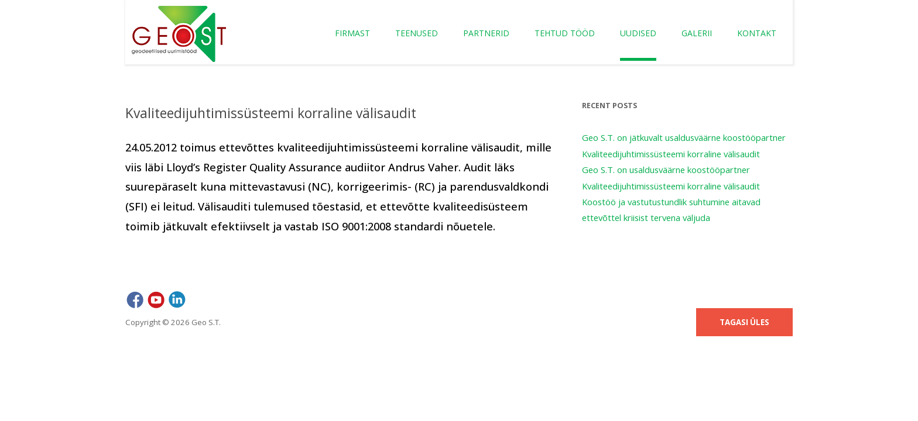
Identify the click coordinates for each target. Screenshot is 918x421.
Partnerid (486, 33)
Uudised (638, 33)
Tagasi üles (744, 322)
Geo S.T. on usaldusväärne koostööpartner (666, 169)
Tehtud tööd (565, 33)
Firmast (352, 33)
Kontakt (756, 33)
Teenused (416, 33)
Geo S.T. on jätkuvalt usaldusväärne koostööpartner (684, 137)
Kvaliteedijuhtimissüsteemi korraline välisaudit (671, 154)
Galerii (696, 33)
